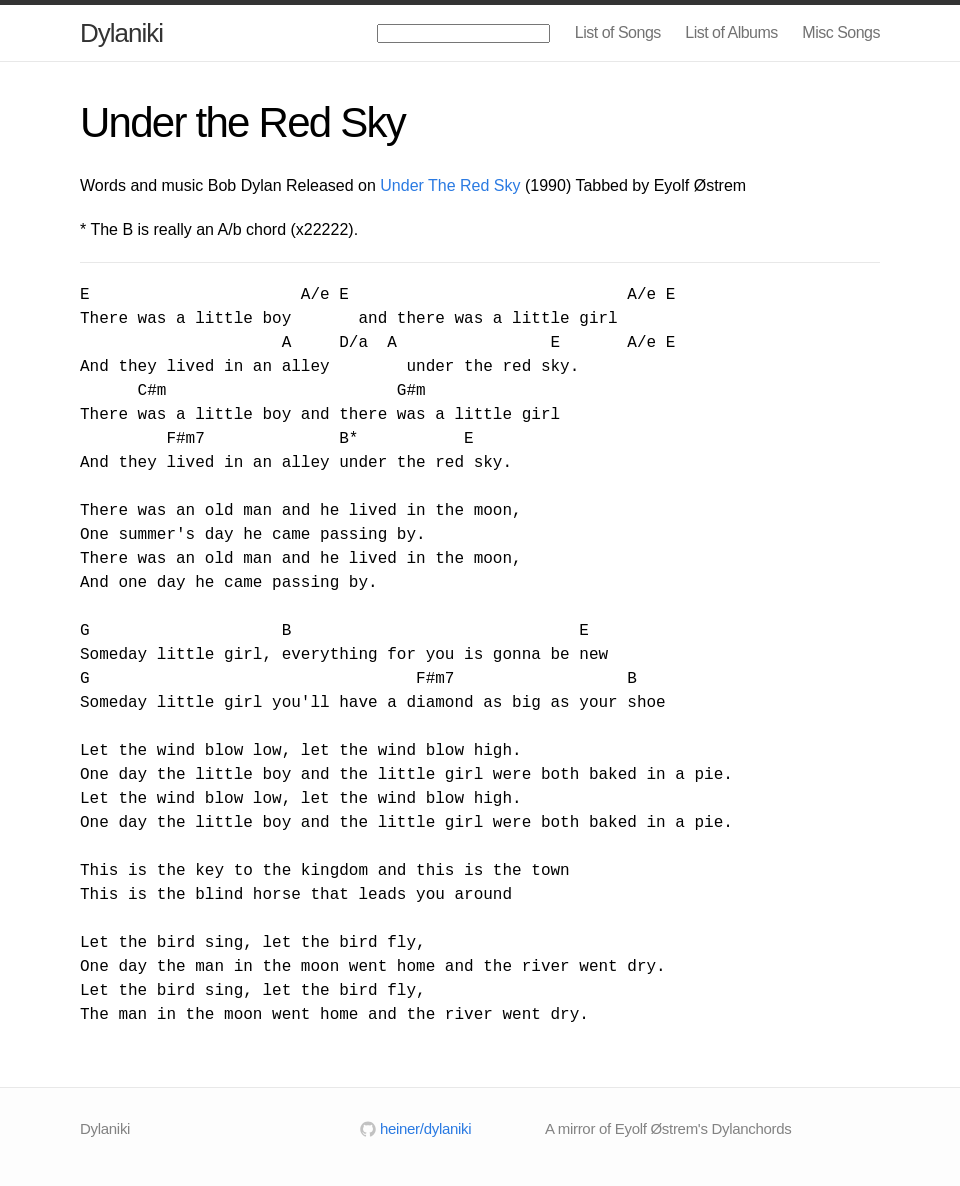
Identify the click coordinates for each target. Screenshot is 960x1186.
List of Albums (731, 32)
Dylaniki (121, 33)
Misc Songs (841, 32)
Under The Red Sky (450, 185)
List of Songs (618, 32)
